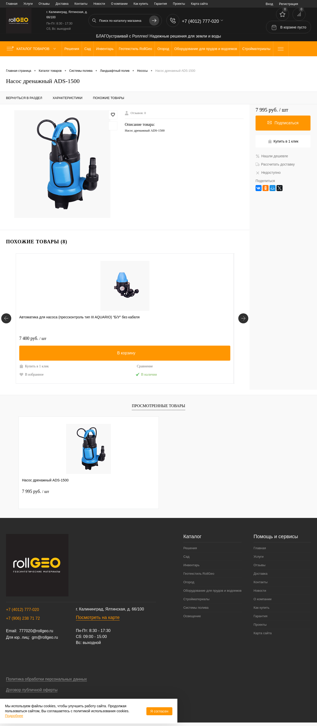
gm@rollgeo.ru (45, 637)
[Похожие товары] (6, 318)
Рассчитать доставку (275, 164)
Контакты (80, 4)
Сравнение (65, 366)
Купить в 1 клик (34, 366)
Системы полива (196, 607)
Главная (11, 4)
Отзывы (44, 4)
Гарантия (160, 4)
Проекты (179, 4)
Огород (188, 582)
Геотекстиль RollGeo (198, 573)
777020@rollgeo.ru (36, 631)
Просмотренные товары (158, 406)
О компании (119, 4)
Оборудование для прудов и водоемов (212, 590)
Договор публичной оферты (31, 690)
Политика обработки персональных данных (46, 679)
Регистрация (288, 4)
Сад (186, 556)
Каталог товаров (32, 49)
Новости (99, 4)
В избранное (31, 374)
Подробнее (14, 716)
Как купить (141, 4)
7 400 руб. (32, 338)
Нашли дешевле (272, 156)
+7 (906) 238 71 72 (23, 618)
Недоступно (268, 173)
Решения (190, 548)
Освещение (192, 616)
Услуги (28, 4)
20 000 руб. (179, 338)
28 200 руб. (106, 338)
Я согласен (159, 711)
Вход (269, 4)
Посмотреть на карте (98, 617)
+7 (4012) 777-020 (22, 609)
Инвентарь (191, 565)
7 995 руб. (35, 491)
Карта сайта (199, 4)
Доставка (62, 4)
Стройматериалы (196, 599)
